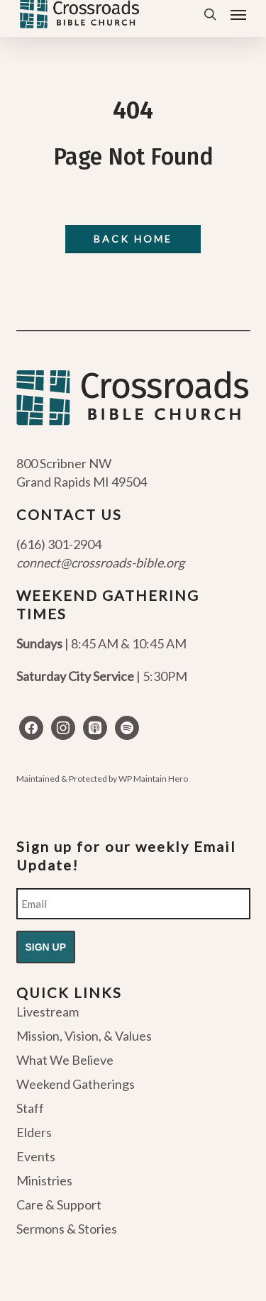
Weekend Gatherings (75, 1084)
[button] (238, 14)
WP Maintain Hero (153, 778)
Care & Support (58, 1204)
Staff (30, 1108)
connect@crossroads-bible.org (100, 562)
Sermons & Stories (66, 1228)
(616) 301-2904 (58, 544)
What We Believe (64, 1060)
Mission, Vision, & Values (84, 1035)
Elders (34, 1132)
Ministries (44, 1180)
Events (35, 1156)
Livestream (47, 1012)
